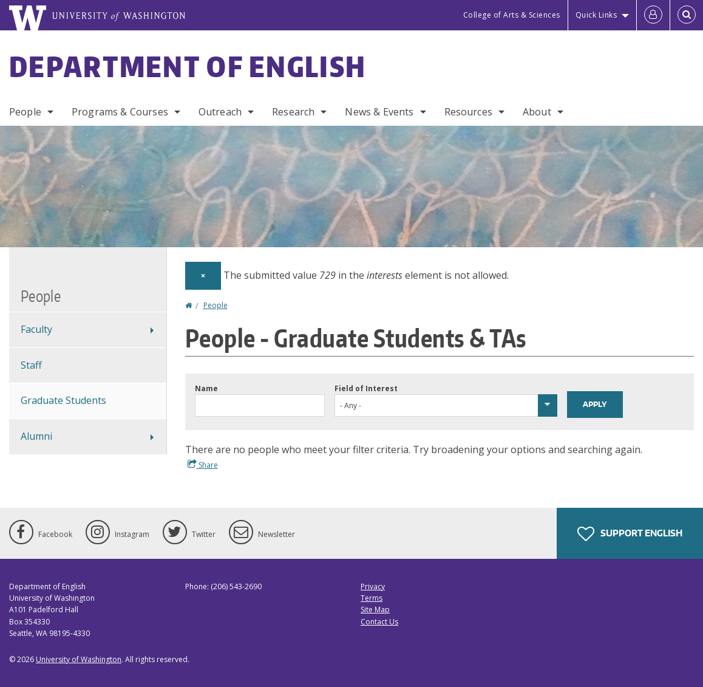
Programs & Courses (120, 111)
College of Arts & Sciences (511, 15)
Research (293, 111)
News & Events (379, 111)
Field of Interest (366, 388)
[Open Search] (686, 15)
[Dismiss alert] (203, 276)
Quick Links (596, 15)
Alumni (36, 436)
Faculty (36, 329)
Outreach (220, 111)
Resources (468, 111)
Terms (371, 598)
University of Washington (78, 659)
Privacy (373, 586)
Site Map (375, 609)
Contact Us (379, 622)
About (537, 111)
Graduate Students (63, 400)
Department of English (187, 66)
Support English (629, 533)
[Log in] (653, 15)
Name (206, 388)
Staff (31, 365)
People (25, 111)
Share (203, 464)
